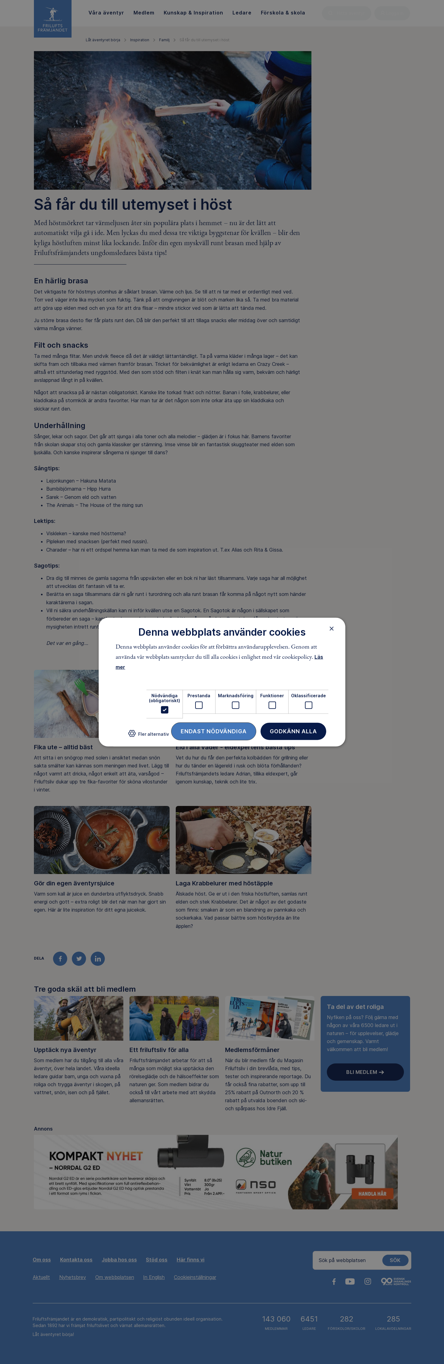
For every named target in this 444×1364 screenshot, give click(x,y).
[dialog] (222, 682)
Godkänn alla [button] (293, 731)
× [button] (331, 628)
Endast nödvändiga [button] (214, 731)
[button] (148, 736)
